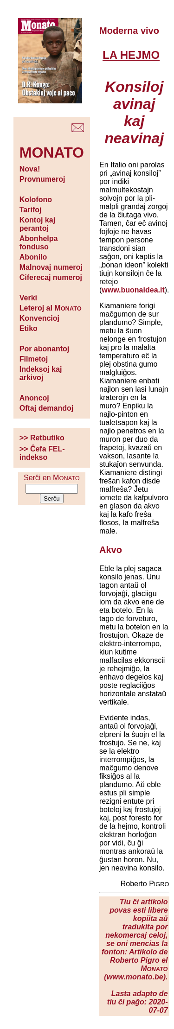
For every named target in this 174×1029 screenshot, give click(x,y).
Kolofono (35, 199)
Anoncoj (34, 398)
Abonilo (33, 257)
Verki (28, 298)
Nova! (29, 169)
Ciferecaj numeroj (50, 277)
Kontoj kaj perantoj (37, 224)
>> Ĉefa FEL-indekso (42, 453)
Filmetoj (33, 359)
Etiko (28, 328)
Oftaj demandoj (46, 408)
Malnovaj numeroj (51, 267)
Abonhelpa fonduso (38, 243)
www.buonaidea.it (133, 290)
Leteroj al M (50, 308)
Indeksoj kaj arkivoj (40, 373)
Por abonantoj (44, 349)
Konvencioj (39, 318)
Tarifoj (30, 210)
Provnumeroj (42, 179)
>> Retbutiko (41, 438)
